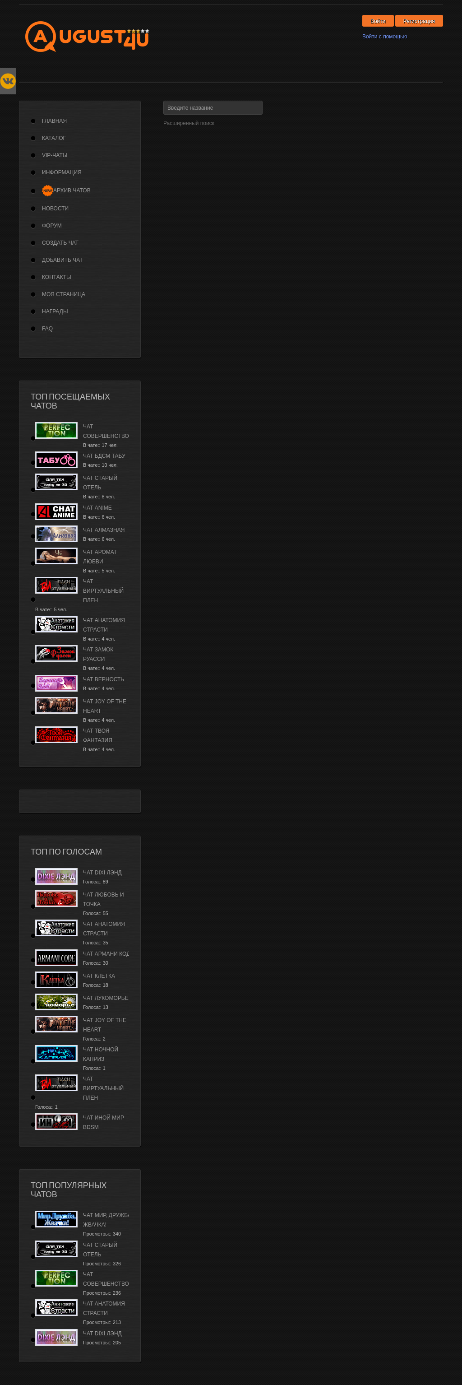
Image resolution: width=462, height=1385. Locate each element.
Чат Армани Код (106, 954)
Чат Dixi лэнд (102, 872)
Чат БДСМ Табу (104, 456)
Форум (52, 226)
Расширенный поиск (188, 123)
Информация (62, 172)
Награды (55, 311)
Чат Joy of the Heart (104, 706)
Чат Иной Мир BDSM (103, 1122)
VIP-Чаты (54, 155)
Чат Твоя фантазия (97, 736)
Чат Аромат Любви (100, 557)
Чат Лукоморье (106, 998)
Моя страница (63, 294)
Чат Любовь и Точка (103, 899)
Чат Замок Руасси (98, 654)
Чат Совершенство (106, 431)
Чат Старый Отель (100, 483)
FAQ (47, 328)
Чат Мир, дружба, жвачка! (108, 1220)
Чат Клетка (99, 976)
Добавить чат (62, 260)
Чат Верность (103, 679)
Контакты (56, 277)
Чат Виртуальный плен (103, 591)
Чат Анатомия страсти (104, 625)
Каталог (54, 138)
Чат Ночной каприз (100, 1054)
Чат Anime (97, 508)
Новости (55, 208)
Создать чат (60, 243)
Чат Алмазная (104, 530)
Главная (54, 121)
